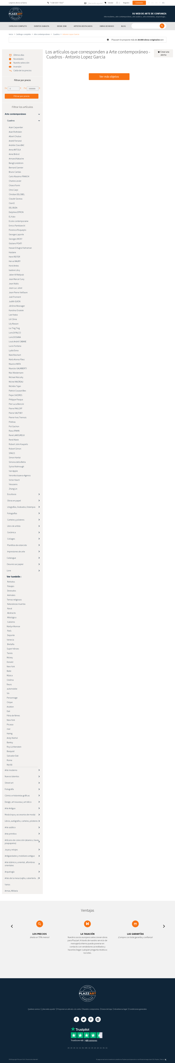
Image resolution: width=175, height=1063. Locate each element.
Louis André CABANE (17, 341)
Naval (9, 608)
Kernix (163, 1059)
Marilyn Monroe (13, 626)
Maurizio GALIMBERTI (18, 368)
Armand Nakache (16, 158)
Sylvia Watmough (16, 466)
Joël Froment (15, 296)
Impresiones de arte (16, 551)
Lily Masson (13, 323)
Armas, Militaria (11, 890)
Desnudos (11, 590)
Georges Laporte (16, 234)
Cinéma (10, 679)
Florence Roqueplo (17, 230)
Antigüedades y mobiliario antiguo (20, 855)
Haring (9, 733)
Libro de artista (13, 526)
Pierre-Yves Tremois (17, 417)
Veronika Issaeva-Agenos (20, 475)
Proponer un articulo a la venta (69, 1009)
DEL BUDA (13, 207)
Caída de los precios (22, 70)
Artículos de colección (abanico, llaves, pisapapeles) (22, 841)
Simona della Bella (17, 462)
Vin (8, 693)
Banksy (10, 742)
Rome (9, 760)
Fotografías (12, 513)
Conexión (139, 2)
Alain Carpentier (16, 127)
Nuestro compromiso (91, 1009)
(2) (95, 1048)
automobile (12, 688)
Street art (9, 782)
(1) (77, 1048)
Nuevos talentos (12, 776)
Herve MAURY (15, 261)
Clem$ (12, 203)
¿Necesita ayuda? (48, 1009)
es (163, 2)
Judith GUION (14, 301)
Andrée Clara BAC (16, 145)
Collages (11, 538)
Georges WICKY (15, 238)
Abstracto (11, 612)
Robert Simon (15, 448)
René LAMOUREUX (17, 435)
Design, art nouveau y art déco (18, 801)
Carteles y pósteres (15, 519)
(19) (86, 1048)
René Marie (14, 439)
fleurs (9, 684)
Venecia (10, 639)
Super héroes (13, 648)
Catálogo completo (23, 34)
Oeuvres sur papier (15, 564)
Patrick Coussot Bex (17, 390)
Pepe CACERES (15, 395)
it (160, 2)
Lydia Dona (13, 350)
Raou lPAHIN (14, 430)
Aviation (10, 706)
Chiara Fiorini (14, 185)
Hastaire (12, 252)
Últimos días (18, 54)
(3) (68, 1048)
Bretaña (10, 644)
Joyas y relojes (11, 849)
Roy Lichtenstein (14, 746)
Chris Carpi (13, 189)
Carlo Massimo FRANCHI (19, 176)
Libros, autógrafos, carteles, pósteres (21, 821)
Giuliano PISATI (15, 243)
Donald (10, 662)
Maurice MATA (15, 363)
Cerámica (11, 532)
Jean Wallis (14, 283)
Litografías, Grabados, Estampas (21, 506)
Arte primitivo (11, 833)
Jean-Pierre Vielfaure (18, 292)
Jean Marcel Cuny (16, 279)
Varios (7, 884)
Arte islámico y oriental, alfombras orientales (20, 864)
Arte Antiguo (10, 808)
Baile (9, 670)
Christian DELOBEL (17, 194)
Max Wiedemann (16, 372)
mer (8, 728)
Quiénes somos (34, 1009)
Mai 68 (9, 764)
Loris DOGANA (15, 337)
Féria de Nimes (13, 715)
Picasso (10, 724)
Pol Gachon (14, 426)
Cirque (10, 702)
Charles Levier (15, 180)
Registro (126, 2)
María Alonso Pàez (17, 359)
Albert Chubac (15, 136)
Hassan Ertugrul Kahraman (20, 247)
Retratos (11, 581)
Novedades (18, 58)
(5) (83, 1048)
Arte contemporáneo (42, 34)
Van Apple (13, 470)
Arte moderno (11, 770)
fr (149, 2)
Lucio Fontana (15, 346)
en (152, 2)
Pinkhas (12, 421)
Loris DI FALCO (15, 332)
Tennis (9, 653)
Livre (9, 570)
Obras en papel (14, 500)
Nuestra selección (21, 62)
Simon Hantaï (15, 457)
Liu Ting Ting (14, 328)
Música (10, 675)
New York (11, 666)
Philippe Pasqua (16, 399)
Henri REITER (14, 256)
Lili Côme (13, 319)
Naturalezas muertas (16, 604)
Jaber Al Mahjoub (16, 274)
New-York (11, 720)
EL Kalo (12, 216)
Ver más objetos (109, 76)
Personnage (12, 697)
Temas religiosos (14, 599)
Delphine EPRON (16, 212)
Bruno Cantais (15, 172)
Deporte (11, 635)
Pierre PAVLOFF (15, 408)
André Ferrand (15, 140)
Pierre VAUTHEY (16, 412)
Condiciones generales (138, 1009)
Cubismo (11, 621)
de (156, 2)
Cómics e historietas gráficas (17, 795)
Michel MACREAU (16, 381)
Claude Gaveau (15, 198)
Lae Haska (13, 314)
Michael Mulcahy (16, 377)
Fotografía (9, 789)
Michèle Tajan (15, 386)
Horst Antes (14, 265)
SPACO (12, 453)
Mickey (10, 657)
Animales (11, 595)
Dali (8, 711)
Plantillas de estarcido (17, 545)
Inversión (17, 66)
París (9, 630)
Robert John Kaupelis (18, 444)
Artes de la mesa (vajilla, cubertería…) (21, 878)
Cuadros (56, 34)
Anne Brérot (14, 154)
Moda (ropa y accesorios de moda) (20, 814)
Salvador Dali (12, 755)
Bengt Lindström (16, 163)
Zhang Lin (13, 488)
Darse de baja (106, 1009)
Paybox (157, 1059)
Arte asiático (10, 827)
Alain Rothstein (15, 131)
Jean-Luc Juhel (15, 288)
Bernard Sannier (16, 167)
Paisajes (10, 586)
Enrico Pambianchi (17, 225)
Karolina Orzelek (16, 310)
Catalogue (11, 557)
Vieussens (13, 484)
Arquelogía (9, 871)
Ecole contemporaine (18, 221)
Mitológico (11, 617)
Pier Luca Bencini (16, 404)
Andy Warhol (12, 737)
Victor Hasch (14, 479)
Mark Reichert (15, 354)
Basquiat (10, 751)
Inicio (11, 34)
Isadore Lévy (14, 270)
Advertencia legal (120, 1009)
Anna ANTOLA (15, 149)
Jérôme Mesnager (17, 305)
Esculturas (11, 494)
